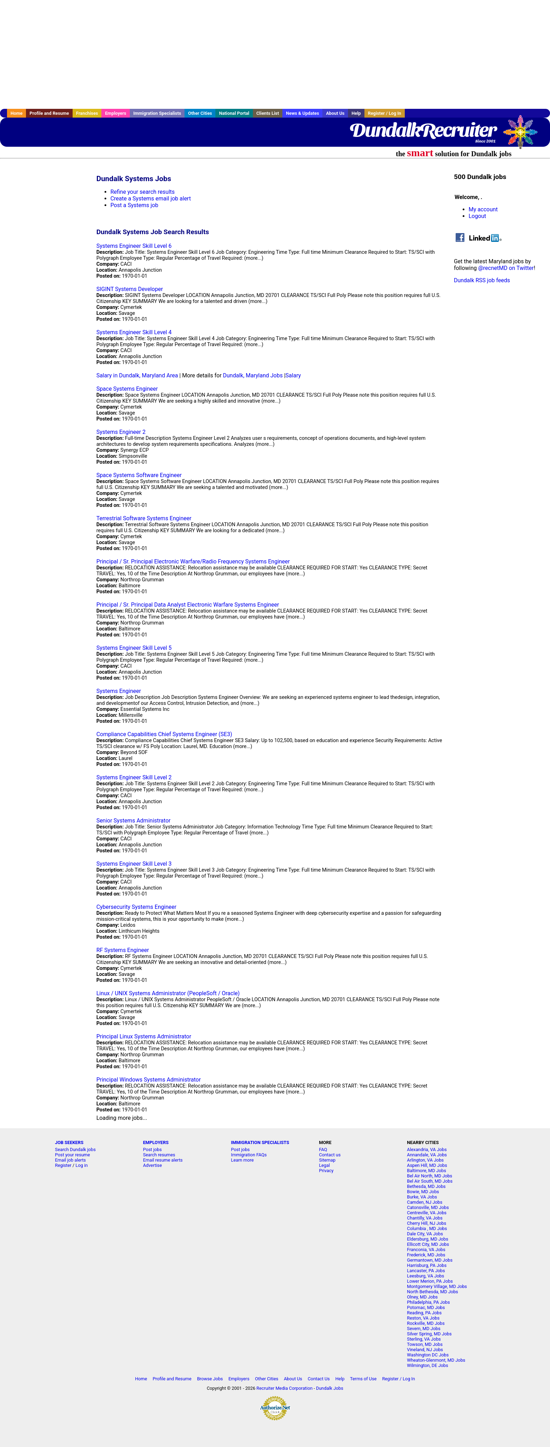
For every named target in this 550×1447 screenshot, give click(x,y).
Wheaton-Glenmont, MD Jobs (436, 1360)
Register (63, 1165)
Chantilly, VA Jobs (424, 1218)
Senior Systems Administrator (133, 820)
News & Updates (302, 113)
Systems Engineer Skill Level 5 (134, 648)
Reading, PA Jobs (424, 1312)
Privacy (326, 1170)
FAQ (323, 1149)
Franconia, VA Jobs (426, 1249)
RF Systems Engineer (122, 950)
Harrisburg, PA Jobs (427, 1265)
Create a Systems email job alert (150, 198)
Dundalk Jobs (329, 1388)
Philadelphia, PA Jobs (428, 1302)
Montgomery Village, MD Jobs (437, 1286)
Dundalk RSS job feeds (482, 280)
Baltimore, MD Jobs (426, 1170)
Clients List (267, 113)
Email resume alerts (163, 1160)
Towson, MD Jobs (425, 1344)
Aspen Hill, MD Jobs (427, 1165)
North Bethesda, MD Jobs (432, 1291)
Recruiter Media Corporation (284, 1388)
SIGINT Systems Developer (129, 289)
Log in (81, 1165)
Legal (324, 1165)
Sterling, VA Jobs (424, 1339)
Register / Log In (384, 113)
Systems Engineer (118, 691)
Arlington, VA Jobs (425, 1160)
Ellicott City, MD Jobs (428, 1244)
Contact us (330, 1154)
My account (483, 209)
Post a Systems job (134, 205)
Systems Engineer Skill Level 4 (134, 332)
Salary (293, 375)
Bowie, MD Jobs (423, 1191)
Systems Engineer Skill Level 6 (134, 246)
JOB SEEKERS (69, 1142)
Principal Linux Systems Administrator (143, 1036)
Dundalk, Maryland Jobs (253, 375)
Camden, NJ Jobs (424, 1202)
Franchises (87, 113)
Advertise (152, 1165)
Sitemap (327, 1160)
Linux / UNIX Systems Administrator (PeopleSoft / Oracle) (168, 993)
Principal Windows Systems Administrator (148, 1079)
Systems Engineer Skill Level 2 (134, 777)
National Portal (234, 113)
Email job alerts (70, 1160)
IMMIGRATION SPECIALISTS (260, 1142)
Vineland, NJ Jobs (425, 1349)
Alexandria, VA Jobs (427, 1149)
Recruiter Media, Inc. (523, 135)
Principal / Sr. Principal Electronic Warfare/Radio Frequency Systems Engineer (193, 561)
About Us (335, 113)
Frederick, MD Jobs (426, 1254)
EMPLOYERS (156, 1142)
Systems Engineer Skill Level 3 (134, 863)
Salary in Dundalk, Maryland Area (137, 375)
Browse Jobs (210, 1378)
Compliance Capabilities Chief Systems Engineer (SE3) (164, 734)
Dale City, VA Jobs (425, 1233)
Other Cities (200, 113)
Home (16, 113)
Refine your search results (142, 192)
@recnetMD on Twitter (506, 268)
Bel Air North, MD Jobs (429, 1175)
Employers (115, 113)
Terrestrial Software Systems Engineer (144, 518)
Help (356, 113)
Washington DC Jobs (428, 1354)
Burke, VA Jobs (422, 1197)
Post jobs (152, 1149)
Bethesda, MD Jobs (426, 1186)
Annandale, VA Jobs (427, 1154)
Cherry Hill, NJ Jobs (426, 1223)
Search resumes (159, 1154)
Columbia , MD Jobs (427, 1228)
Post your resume (72, 1154)
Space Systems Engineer (127, 388)
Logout (477, 216)
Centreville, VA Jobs (427, 1212)
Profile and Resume (49, 113)
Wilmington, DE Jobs (427, 1365)
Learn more (242, 1160)
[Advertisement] (275, 54)
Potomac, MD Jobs (426, 1307)
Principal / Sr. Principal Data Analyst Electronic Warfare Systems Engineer (187, 604)
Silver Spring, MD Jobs (429, 1333)
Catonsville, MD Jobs (428, 1207)
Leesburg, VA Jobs (425, 1275)
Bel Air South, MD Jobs (429, 1181)
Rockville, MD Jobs (425, 1323)
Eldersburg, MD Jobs (427, 1239)
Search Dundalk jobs (75, 1149)
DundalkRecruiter (422, 130)
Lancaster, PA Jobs (426, 1270)
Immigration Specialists (157, 113)
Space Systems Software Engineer (139, 475)
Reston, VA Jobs (423, 1318)
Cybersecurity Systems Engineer (136, 907)
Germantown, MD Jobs (429, 1260)
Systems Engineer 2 (121, 432)
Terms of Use (363, 1378)
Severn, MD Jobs (423, 1328)
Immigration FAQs (249, 1154)
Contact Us (319, 1378)
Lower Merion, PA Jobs (429, 1281)
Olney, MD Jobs (422, 1297)
